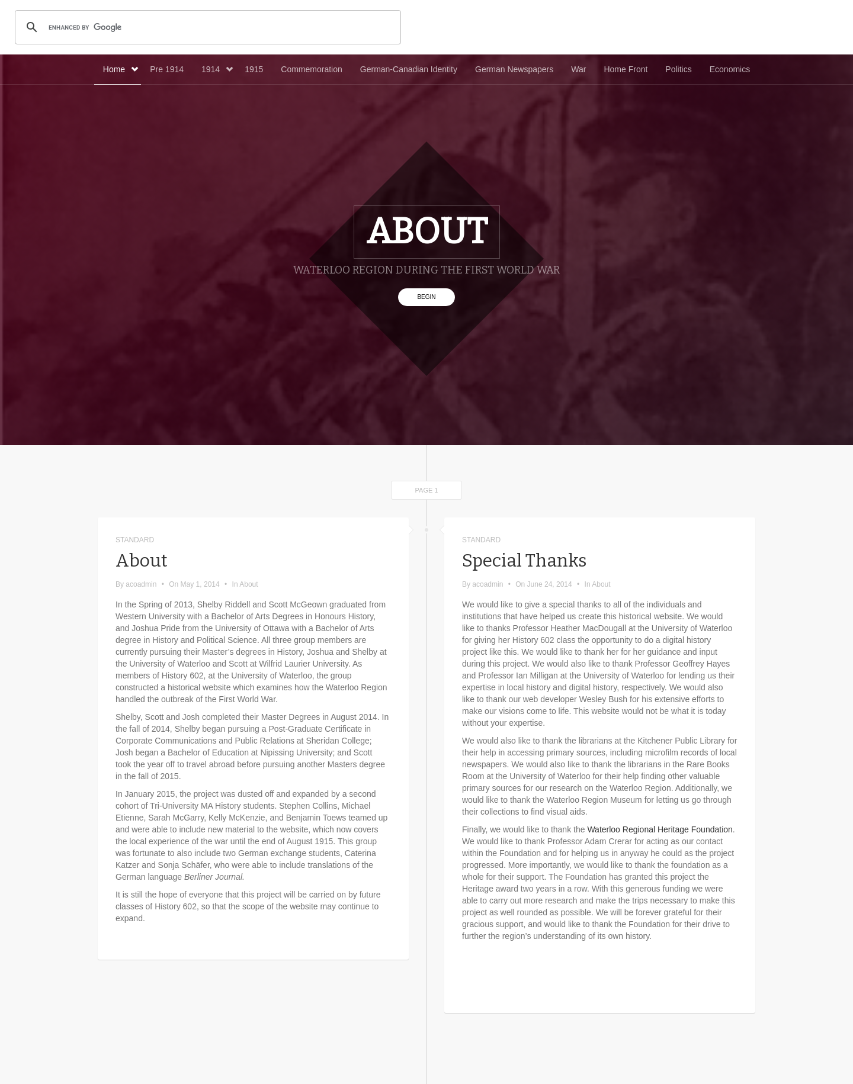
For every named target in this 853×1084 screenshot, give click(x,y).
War (578, 69)
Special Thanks (524, 560)
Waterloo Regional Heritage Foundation (659, 829)
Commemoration (311, 69)
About (142, 560)
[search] (206, 27)
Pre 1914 (167, 69)
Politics (678, 69)
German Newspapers (514, 69)
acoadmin (141, 584)
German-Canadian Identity (408, 69)
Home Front (625, 69)
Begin (426, 297)
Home (120, 69)
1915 (254, 69)
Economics (730, 69)
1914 (217, 69)
